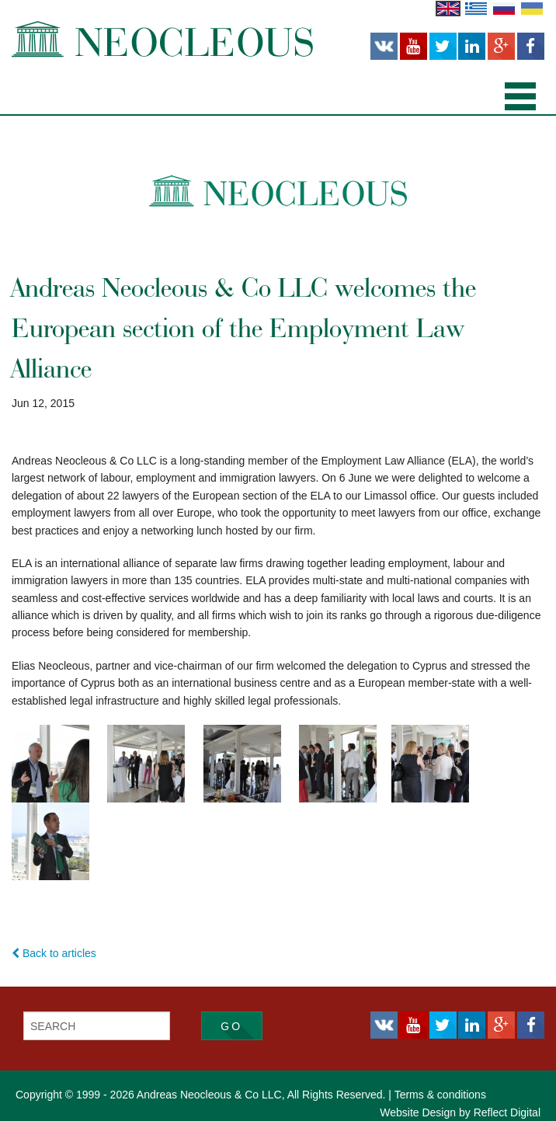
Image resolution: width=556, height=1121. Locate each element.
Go (231, 1026)
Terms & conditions (440, 1094)
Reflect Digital (507, 1112)
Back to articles (54, 953)
